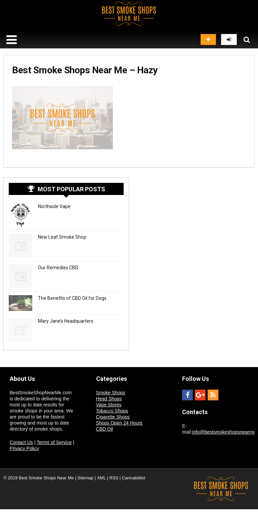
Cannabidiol (133, 477)
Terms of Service (54, 442)
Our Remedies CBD (58, 267)
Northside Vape (54, 206)
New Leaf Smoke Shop (62, 237)
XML (101, 477)
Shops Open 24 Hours (119, 423)
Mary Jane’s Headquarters (65, 321)
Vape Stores (109, 404)
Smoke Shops (110, 392)
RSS (114, 477)
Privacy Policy (24, 448)
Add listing (208, 39)
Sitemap (85, 477)
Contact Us (21, 442)
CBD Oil (104, 429)
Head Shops (109, 398)
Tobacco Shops (112, 410)
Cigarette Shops (113, 417)
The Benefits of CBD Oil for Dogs (72, 298)
